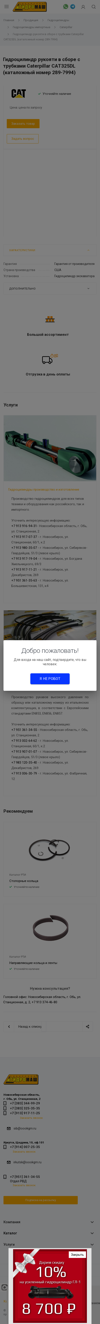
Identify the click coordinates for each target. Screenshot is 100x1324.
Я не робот (50, 679)
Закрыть (77, 1255)
